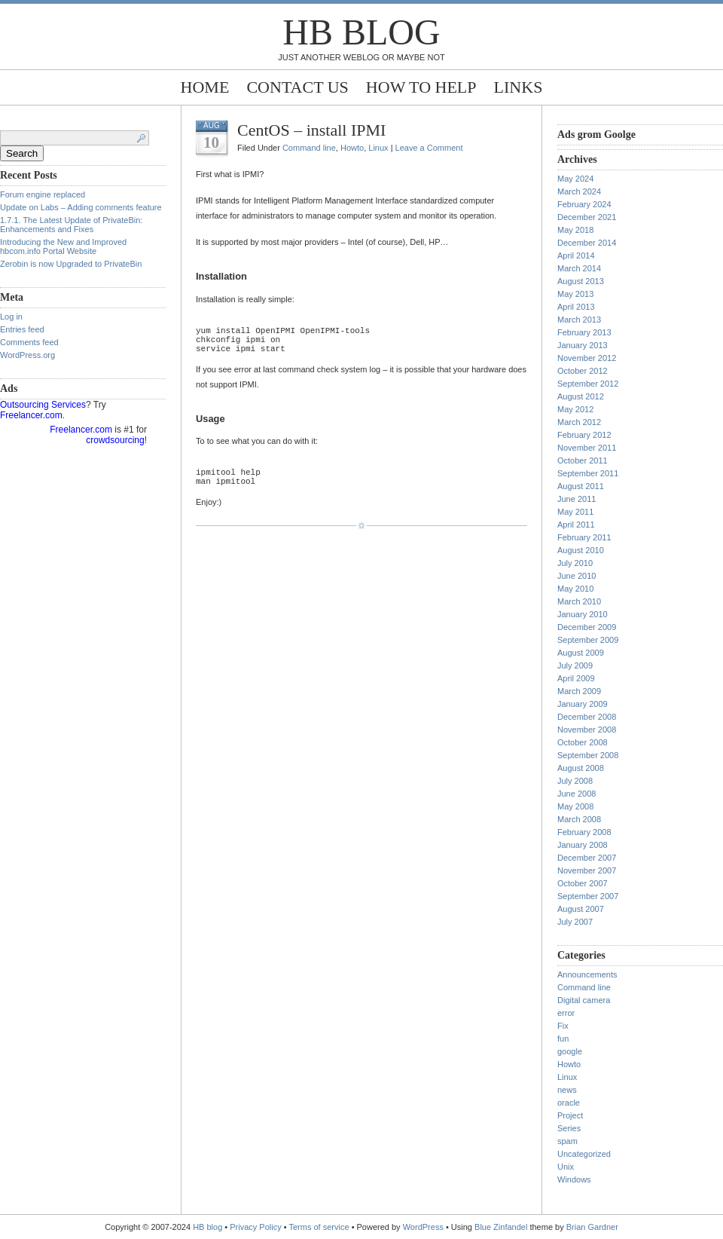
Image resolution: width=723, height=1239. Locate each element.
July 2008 (575, 780)
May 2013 (575, 293)
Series (569, 1128)
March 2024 (579, 191)
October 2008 (582, 742)
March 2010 (579, 601)
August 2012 (580, 396)
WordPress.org (27, 354)
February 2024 (584, 204)
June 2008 (576, 793)
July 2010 (575, 562)
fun (563, 1038)
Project (570, 1115)
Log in (11, 316)
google (569, 1051)
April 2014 (576, 255)
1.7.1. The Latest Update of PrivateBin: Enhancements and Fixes (71, 225)
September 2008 (587, 755)
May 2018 (575, 229)
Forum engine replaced (42, 194)
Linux (378, 147)
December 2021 (586, 217)
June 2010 (576, 575)
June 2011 (576, 498)
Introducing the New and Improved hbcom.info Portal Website (63, 246)
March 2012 (579, 422)
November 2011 (586, 447)
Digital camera (583, 1000)
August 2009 (580, 652)
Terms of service (319, 1226)
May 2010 (575, 588)
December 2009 (586, 627)
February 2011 (584, 537)
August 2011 (580, 486)
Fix (563, 1025)
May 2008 (575, 806)
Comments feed (29, 342)
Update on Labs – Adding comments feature (81, 207)
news (567, 1089)
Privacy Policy (257, 1226)
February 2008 (584, 832)
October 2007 (582, 883)
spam (567, 1141)
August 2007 (580, 908)
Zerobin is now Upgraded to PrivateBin (71, 263)
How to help (421, 87)
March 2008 (579, 819)
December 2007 (586, 857)
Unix (565, 1166)
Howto (352, 147)
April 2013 (576, 306)
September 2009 (587, 639)
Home (205, 87)
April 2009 (576, 678)
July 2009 (575, 665)
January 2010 (582, 614)
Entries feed (22, 329)
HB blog (361, 32)
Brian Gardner (592, 1226)
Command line (309, 147)
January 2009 (582, 703)
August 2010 (580, 550)
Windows (574, 1179)
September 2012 (587, 383)
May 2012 (575, 409)
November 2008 (586, 729)
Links (518, 87)
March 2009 (579, 691)
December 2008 (586, 716)
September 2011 (587, 473)
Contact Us (297, 87)
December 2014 (586, 242)
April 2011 (576, 524)
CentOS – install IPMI (311, 130)
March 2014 (579, 268)
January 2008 (582, 844)
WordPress (423, 1226)
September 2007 (587, 896)
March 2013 (579, 319)
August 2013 (580, 281)
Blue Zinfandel (501, 1226)
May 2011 (575, 511)
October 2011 (582, 460)
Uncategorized (584, 1153)
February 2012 (584, 434)
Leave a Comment (429, 147)
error (566, 1012)
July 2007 (575, 921)
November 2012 (586, 358)
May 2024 (575, 178)
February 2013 (584, 332)
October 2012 (582, 370)
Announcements (587, 974)
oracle (568, 1102)
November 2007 (586, 870)
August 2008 (580, 767)
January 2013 (582, 345)
